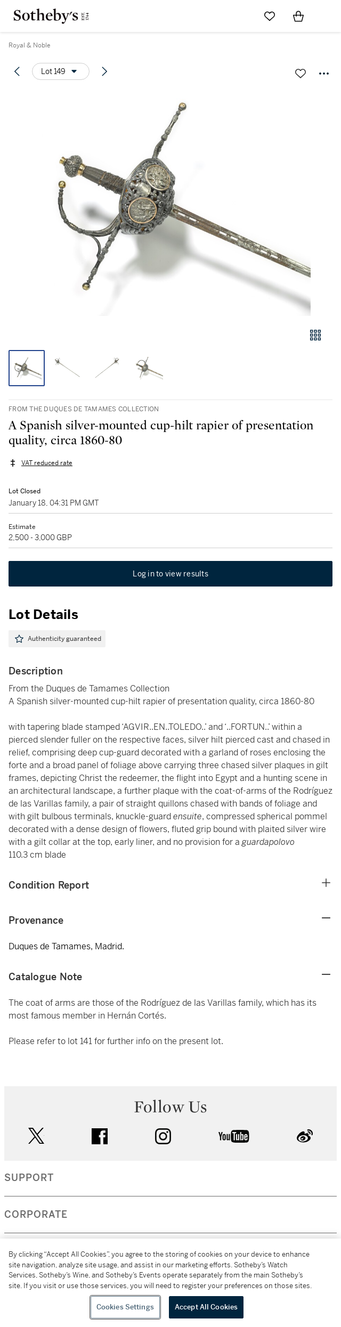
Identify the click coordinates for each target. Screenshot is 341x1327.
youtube (233, 1136)
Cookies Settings (125, 1307)
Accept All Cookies (206, 1307)
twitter (36, 1136)
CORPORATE (36, 1214)
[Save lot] (300, 73)
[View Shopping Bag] (298, 16)
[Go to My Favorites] (269, 16)
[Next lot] (104, 71)
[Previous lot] (17, 71)
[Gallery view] (315, 335)
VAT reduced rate (46, 463)
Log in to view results (170, 574)
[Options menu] (61, 71)
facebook (100, 1136)
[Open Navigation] (327, 16)
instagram (163, 1136)
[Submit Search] (241, 16)
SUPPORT (29, 1178)
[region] (170, 1283)
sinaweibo (305, 1136)
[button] (170, 204)
